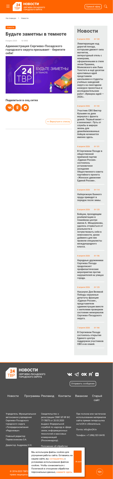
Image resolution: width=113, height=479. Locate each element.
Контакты (63, 396)
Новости (25, 18)
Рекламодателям (46, 396)
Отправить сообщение (83, 383)
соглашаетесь (56, 458)
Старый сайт (97, 398)
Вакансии (80, 396)
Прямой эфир (93, 6)
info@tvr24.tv (90, 429)
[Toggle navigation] (8, 5)
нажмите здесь (64, 472)
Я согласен (79, 462)
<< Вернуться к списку (58, 121)
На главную (11, 18)
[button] (105, 7)
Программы (29, 396)
